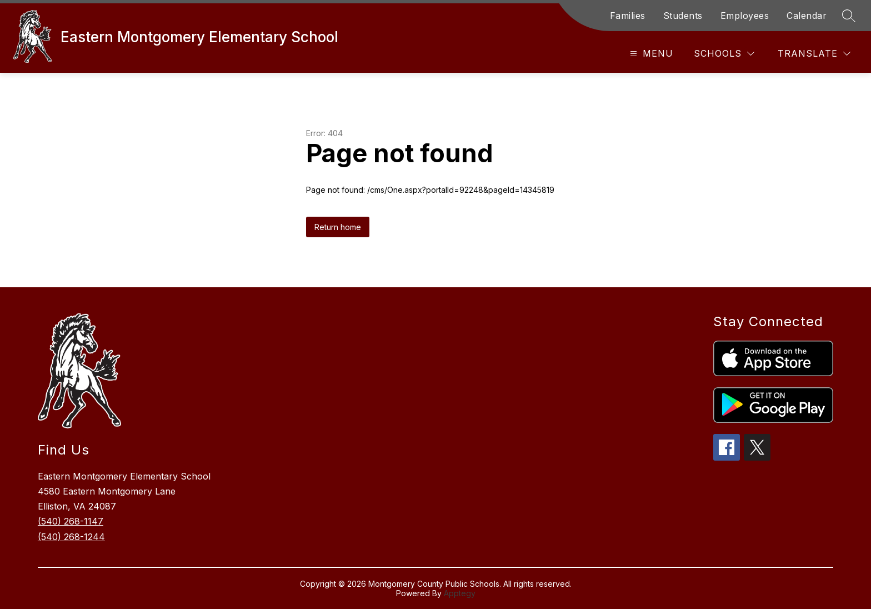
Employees (744, 15)
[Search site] (848, 15)
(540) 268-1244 (71, 536)
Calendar (807, 15)
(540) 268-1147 (70, 521)
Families (627, 15)
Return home (337, 227)
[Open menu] (650, 54)
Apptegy (459, 593)
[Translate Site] (814, 54)
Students (683, 15)
